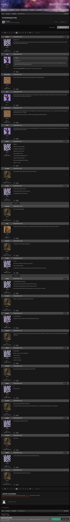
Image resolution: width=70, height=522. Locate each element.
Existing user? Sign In (57, 10)
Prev (5, 32)
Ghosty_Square (7, 74)
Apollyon (8, 21)
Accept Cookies (55, 519)
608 (7, 87)
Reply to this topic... (12, 501)
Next (30, 32)
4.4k (7, 49)
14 (27, 32)
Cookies (8, 515)
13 (25, 32)
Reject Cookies (65, 519)
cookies (8, 519)
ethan (7, 54)
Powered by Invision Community (63, 514)
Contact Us (4, 515)
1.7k (7, 67)
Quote (17, 51)
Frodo (7, 223)
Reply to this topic (63, 27)
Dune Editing (17, 22)
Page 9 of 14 (37, 32)
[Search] (55, 4)
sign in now (27, 495)
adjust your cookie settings (35, 519)
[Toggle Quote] (15, 57)
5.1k (7, 181)
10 (18, 32)
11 (20, 32)
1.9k (7, 236)
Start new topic (52, 27)
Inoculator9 (7, 168)
